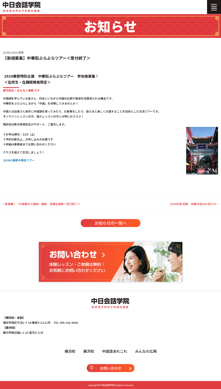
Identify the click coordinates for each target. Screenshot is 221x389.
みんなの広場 (146, 351)
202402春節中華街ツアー (19, 160)
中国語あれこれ (114, 351)
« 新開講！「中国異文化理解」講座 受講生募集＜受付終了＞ (41, 204)
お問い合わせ (111, 367)
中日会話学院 (106, 385)
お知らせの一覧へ (111, 223)
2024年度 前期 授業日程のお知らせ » (194, 204)
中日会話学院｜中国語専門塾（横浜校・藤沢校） (22, 7)
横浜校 (70, 351)
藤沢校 (88, 351)
